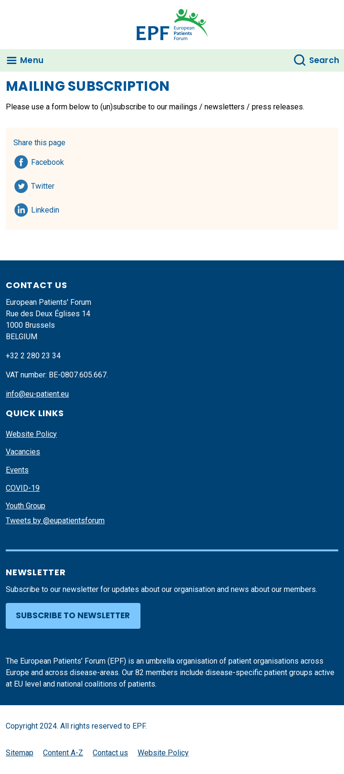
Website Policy (31, 434)
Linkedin (45, 208)
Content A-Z (63, 752)
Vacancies (23, 451)
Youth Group (25, 505)
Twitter (45, 184)
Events (17, 469)
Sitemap (19, 752)
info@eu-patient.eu (37, 393)
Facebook (47, 160)
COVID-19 (23, 488)
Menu (31, 60)
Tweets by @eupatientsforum (55, 520)
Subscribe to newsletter (73, 615)
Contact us (110, 752)
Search (324, 60)
